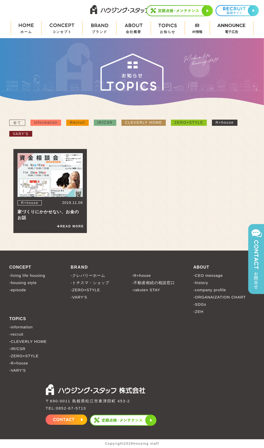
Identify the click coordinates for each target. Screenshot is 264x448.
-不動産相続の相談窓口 (153, 283)
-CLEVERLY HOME (28, 341)
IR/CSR (105, 123)
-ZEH (198, 312)
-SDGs (199, 304)
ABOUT (201, 267)
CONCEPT (20, 267)
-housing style (23, 283)
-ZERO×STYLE (85, 290)
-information (21, 327)
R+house (225, 123)
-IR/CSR (17, 349)
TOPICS (17, 319)
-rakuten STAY (146, 290)
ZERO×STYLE (189, 123)
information (45, 123)
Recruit (77, 123)
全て (17, 123)
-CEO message (208, 275)
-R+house (141, 275)
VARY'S (21, 134)
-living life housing (27, 275)
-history (200, 283)
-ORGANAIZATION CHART (219, 297)
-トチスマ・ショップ (90, 283)
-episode (17, 290)
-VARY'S (79, 297)
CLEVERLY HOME (143, 123)
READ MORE (70, 226)
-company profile (209, 290)
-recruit (16, 334)
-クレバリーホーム (88, 275)
